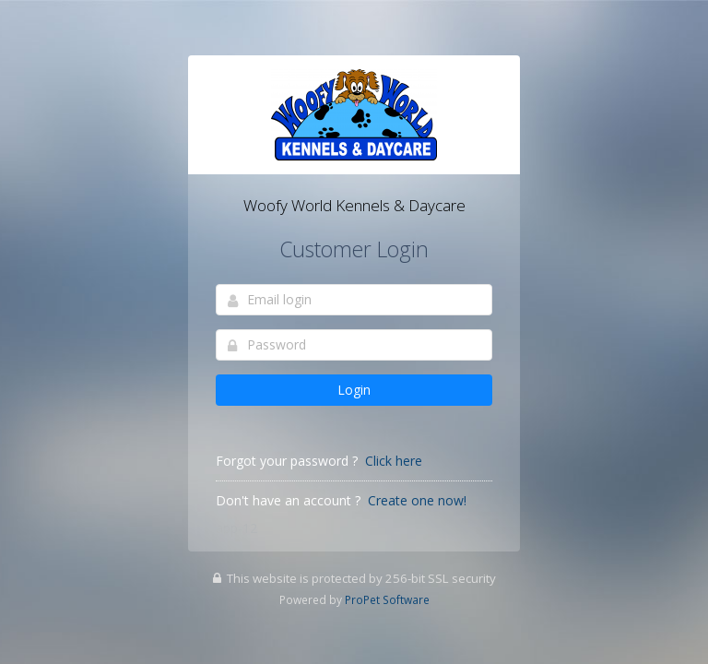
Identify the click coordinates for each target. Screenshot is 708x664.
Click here (393, 460)
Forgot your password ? (287, 460)
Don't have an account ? (288, 500)
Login (354, 389)
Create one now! (417, 500)
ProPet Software (387, 599)
